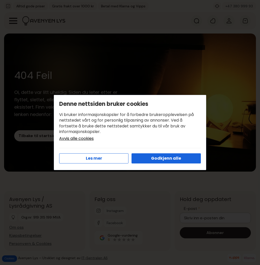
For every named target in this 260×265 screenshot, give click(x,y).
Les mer (94, 158)
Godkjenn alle (166, 158)
